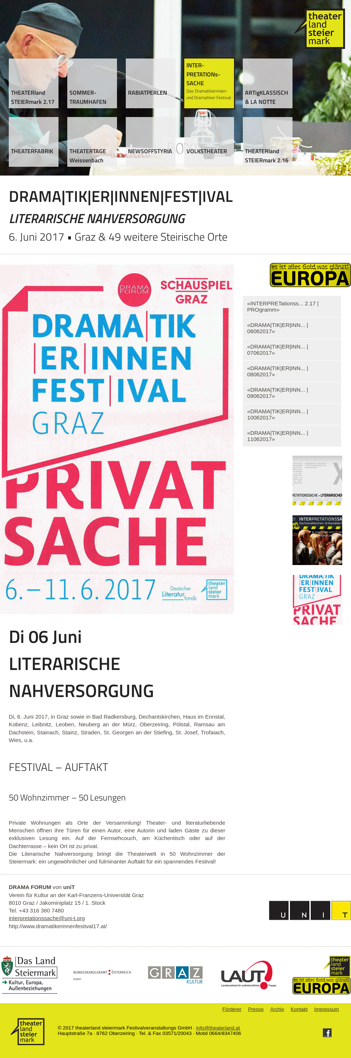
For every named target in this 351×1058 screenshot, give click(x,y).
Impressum (326, 1009)
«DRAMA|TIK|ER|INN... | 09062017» (277, 393)
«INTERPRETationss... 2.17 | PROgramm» (283, 306)
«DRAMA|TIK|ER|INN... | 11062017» (277, 436)
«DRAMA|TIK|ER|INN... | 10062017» (277, 414)
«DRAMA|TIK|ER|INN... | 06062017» (277, 328)
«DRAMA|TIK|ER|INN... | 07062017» (277, 349)
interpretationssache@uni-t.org (47, 918)
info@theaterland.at (218, 1028)
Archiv (277, 1009)
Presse (256, 1009)
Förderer (231, 1009)
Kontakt (299, 1009)
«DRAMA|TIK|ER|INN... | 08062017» (277, 371)
